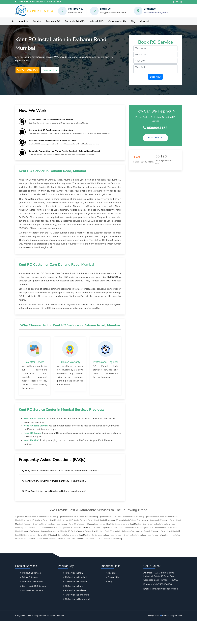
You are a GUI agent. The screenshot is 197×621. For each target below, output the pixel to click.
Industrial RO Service (31, 581)
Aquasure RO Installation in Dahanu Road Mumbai (127, 520)
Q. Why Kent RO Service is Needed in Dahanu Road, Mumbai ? (54, 491)
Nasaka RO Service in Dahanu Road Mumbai (41, 531)
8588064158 (54, 1)
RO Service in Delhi (73, 572)
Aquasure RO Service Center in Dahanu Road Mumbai (45, 524)
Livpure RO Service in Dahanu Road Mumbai (82, 527)
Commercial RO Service (33, 586)
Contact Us (50, 70)
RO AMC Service (29, 577)
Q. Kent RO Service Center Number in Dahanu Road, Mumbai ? (54, 480)
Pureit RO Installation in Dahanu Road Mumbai (123, 531)
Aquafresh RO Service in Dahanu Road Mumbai (77, 516)
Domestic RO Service (31, 590)
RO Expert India (174, 616)
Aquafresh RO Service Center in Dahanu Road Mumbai (120, 516)
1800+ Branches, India (156, 12)
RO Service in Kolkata (74, 590)
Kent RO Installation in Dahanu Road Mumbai (87, 524)
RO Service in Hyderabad (76, 599)
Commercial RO (117, 21)
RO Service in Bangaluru (76, 594)
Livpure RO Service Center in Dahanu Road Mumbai (122, 527)
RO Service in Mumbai (75, 577)
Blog (133, 21)
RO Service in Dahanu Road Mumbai (106, 535)
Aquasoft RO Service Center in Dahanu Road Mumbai (84, 520)
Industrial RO (96, 21)
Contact (144, 21)
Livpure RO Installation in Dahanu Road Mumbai (43, 527)
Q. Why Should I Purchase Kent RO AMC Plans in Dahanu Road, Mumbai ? (60, 470)
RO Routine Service (30, 572)
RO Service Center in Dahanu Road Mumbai (140, 535)
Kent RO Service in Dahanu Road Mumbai (124, 524)
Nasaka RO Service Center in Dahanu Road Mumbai (82, 531)
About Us (23, 21)
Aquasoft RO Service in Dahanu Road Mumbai (42, 520)
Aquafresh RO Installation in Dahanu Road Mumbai (36, 516)
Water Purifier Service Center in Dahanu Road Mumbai (99, 538)
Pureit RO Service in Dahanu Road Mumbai (161, 531)
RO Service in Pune (73, 586)
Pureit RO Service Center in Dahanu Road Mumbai (35, 535)
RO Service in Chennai (75, 581)
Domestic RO (53, 21)
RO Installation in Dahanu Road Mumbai (73, 535)
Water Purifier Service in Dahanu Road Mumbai (56, 538)
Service (37, 21)
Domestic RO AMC (75, 21)
